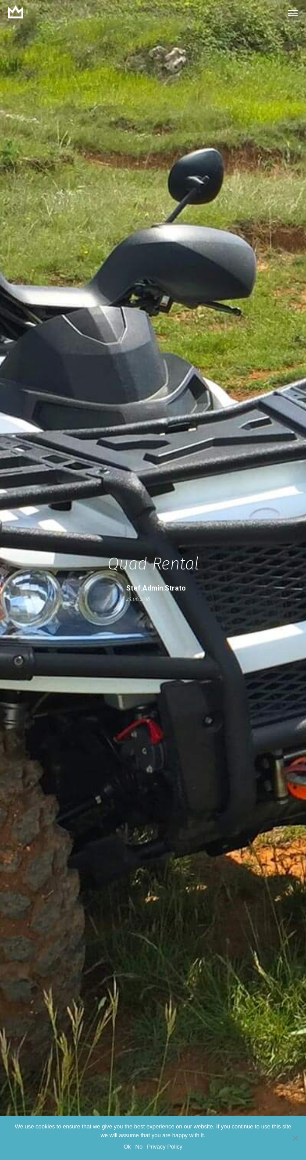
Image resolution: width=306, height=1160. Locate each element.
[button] (293, 12)
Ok (127, 1146)
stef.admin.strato (156, 588)
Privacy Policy (164, 1146)
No (139, 1146)
